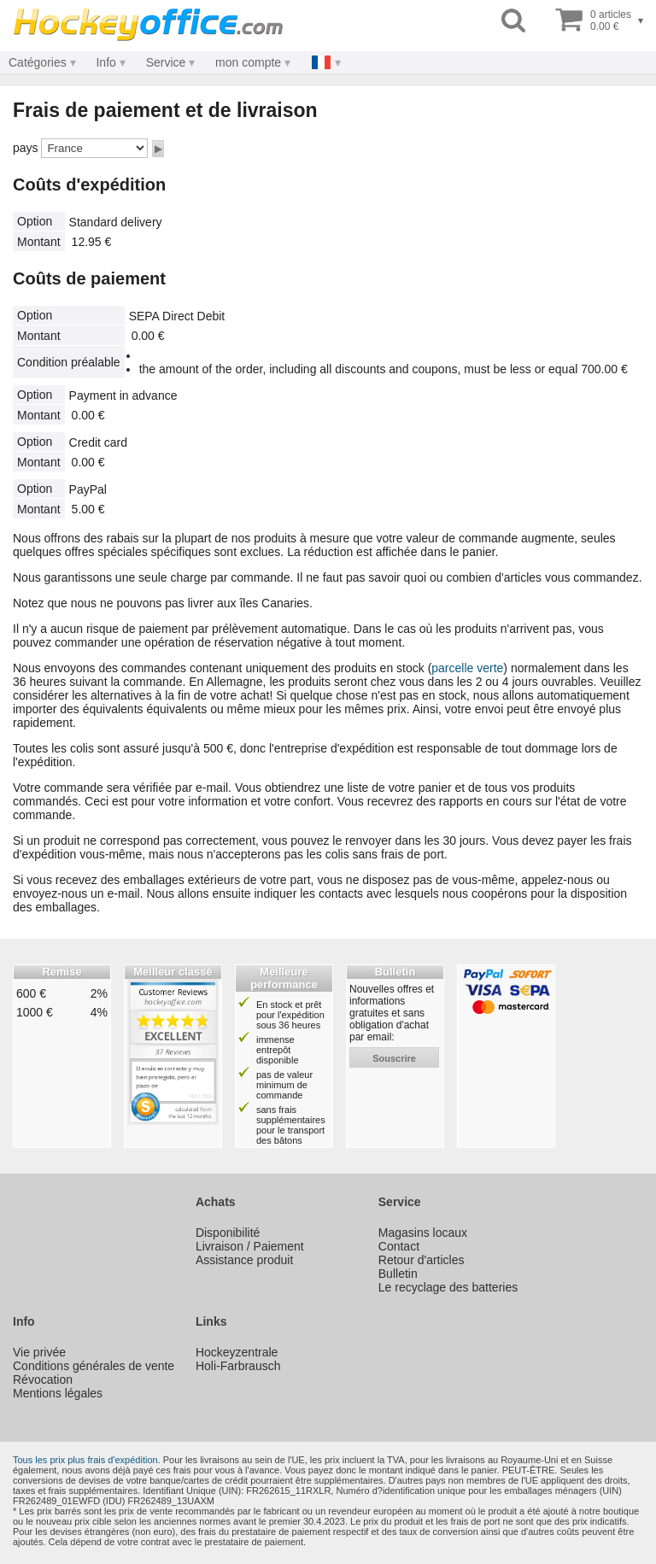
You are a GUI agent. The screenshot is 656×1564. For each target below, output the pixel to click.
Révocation (43, 1379)
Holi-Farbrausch (238, 1366)
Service (166, 62)
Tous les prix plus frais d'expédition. (87, 1460)
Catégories (38, 62)
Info (105, 62)
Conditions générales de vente (93, 1366)
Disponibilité (228, 1232)
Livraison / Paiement (250, 1246)
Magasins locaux (422, 1232)
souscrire (394, 1058)
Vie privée (39, 1352)
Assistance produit (244, 1260)
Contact (398, 1246)
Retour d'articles (421, 1260)
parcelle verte (467, 668)
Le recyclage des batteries (448, 1287)
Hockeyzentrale (237, 1352)
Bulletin (398, 1273)
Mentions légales (57, 1393)
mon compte (248, 62)
